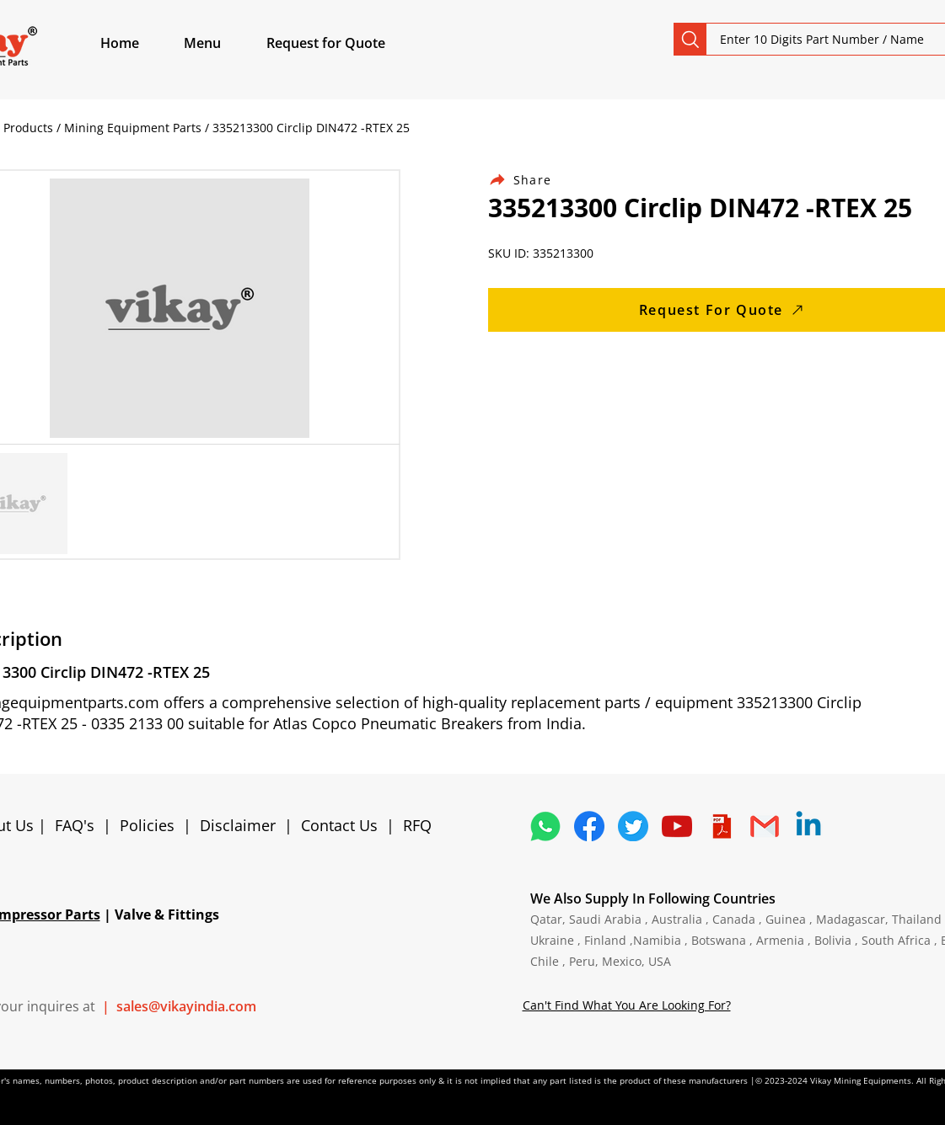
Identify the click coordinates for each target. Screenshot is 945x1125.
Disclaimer (242, 825)
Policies (147, 825)
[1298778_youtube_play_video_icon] (677, 826)
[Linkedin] (808, 826)
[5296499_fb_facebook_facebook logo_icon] (589, 826)
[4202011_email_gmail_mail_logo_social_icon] (764, 826)
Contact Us (339, 825)
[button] (222, 43)
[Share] (530, 179)
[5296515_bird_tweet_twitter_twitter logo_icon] (633, 826)
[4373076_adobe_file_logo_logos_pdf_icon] (721, 826)
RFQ (417, 825)
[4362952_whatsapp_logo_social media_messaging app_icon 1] (545, 826)
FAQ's (74, 825)
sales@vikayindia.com (186, 1006)
